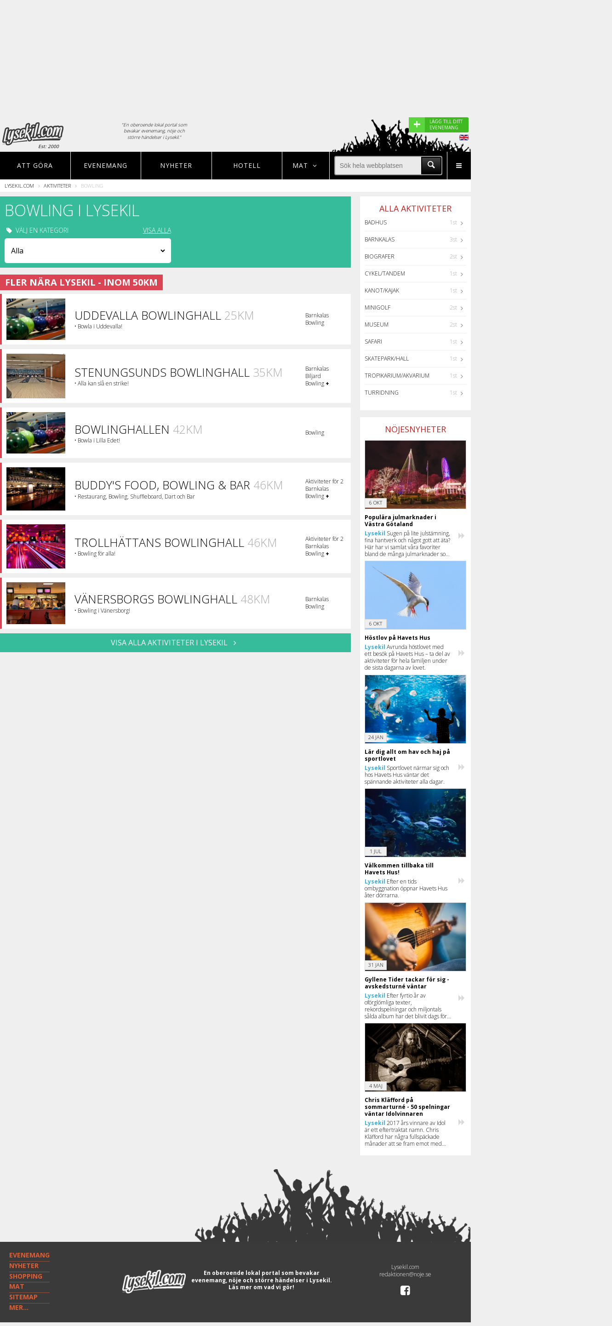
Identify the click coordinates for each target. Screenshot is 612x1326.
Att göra (35, 165)
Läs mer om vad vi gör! (261, 1287)
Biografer (380, 256)
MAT (16, 1286)
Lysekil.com (19, 185)
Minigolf (377, 307)
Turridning (382, 392)
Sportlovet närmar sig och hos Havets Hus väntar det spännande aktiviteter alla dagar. (407, 774)
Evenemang (105, 165)
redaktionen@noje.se (405, 1274)
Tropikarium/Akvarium (397, 375)
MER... (19, 1307)
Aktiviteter (57, 185)
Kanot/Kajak (382, 290)
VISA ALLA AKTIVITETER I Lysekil (175, 642)
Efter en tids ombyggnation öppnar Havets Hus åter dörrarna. (406, 888)
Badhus (376, 222)
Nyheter (176, 165)
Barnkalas (380, 239)
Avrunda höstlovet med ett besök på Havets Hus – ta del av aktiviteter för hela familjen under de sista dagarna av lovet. (407, 657)
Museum (377, 324)
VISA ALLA (157, 230)
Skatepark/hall (387, 358)
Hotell (247, 165)
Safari (373, 341)
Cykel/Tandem (385, 273)
